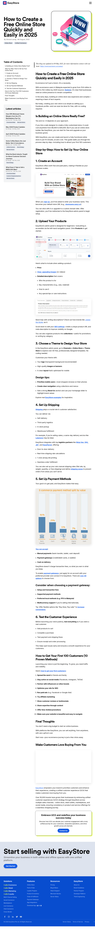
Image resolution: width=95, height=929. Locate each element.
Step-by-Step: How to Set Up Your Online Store (16, 69)
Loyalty (9, 894)
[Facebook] (5, 917)
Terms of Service (78, 922)
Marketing (10, 891)
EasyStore (39, 788)
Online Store (8, 43)
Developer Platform (79, 893)
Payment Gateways (33, 899)
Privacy (87, 922)
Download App (34, 905)
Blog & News (54, 888)
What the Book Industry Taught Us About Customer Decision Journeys (16, 156)
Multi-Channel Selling (10, 897)
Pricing (52, 885)
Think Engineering (79, 896)
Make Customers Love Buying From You (16, 99)
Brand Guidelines (79, 888)
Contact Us (63, 831)
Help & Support (55, 890)
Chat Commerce (8, 909)
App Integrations (32, 902)
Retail (8, 888)
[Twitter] (17, 917)
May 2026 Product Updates (15, 127)
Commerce (10, 885)
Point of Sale (31, 888)
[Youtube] (21, 917)
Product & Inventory (33, 893)
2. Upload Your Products (13, 76)
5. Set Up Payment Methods (14, 86)
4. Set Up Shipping (11, 83)
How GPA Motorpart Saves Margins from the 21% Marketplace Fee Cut (15, 116)
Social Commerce (9, 900)
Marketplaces (8, 903)
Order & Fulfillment (32, 896)
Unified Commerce (20, 43)
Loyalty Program (32, 890)
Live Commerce (8, 906)
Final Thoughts (9, 95)
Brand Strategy (20, 147)
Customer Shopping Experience (14, 176)
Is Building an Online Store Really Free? (17, 66)
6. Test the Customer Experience (15, 88)
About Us (76, 885)
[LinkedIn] (13, 917)
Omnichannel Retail (11, 122)
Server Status (54, 896)
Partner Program (79, 890)
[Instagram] (9, 917)
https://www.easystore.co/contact (51, 66)
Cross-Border (8, 912)
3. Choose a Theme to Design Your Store (16, 79)
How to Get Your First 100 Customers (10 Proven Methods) (17, 92)
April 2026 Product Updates (15, 134)
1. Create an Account (11, 73)
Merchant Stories (21, 122)
